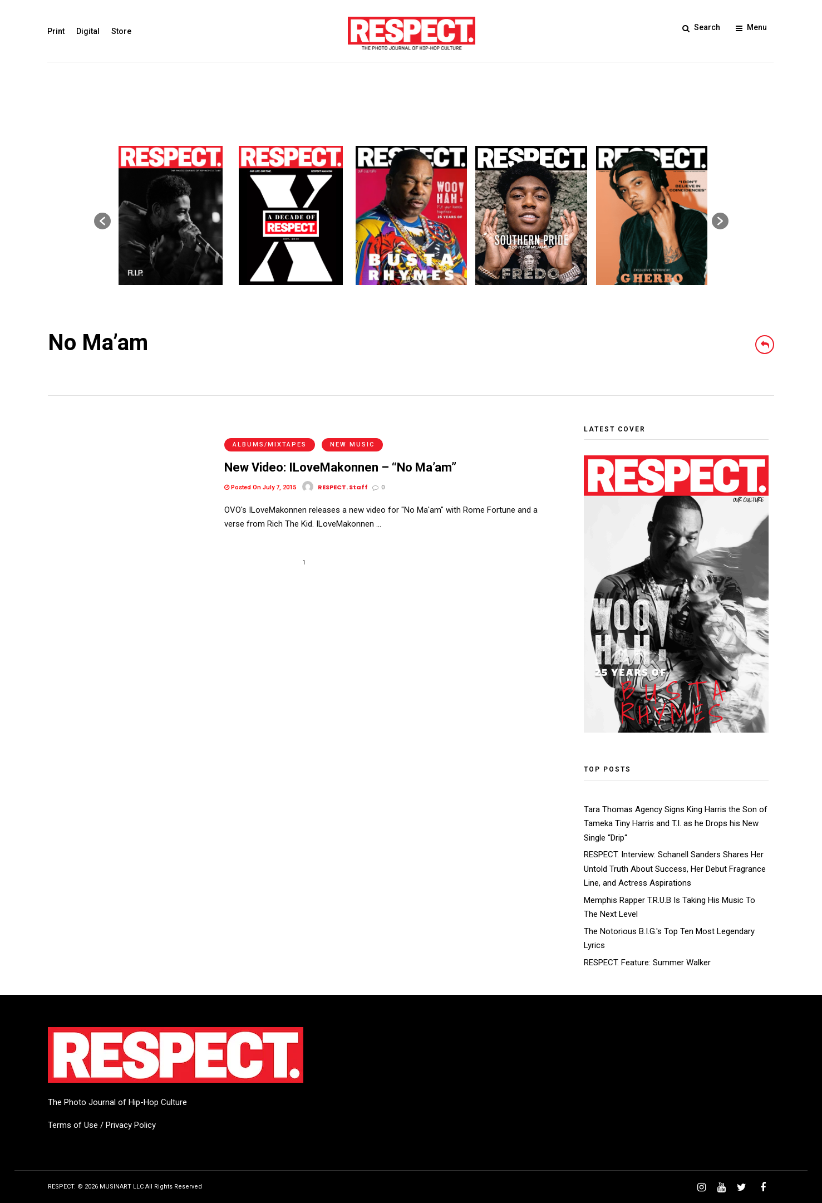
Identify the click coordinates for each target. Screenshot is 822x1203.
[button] (102, 221)
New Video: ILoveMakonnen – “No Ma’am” (340, 454)
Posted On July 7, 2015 (260, 474)
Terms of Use (73, 1125)
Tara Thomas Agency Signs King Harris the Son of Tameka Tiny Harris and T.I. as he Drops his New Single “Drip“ (675, 823)
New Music (352, 431)
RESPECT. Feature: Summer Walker (647, 963)
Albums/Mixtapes (270, 431)
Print (56, 31)
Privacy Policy (131, 1125)
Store (122, 31)
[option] (171, 215)
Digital (88, 31)
